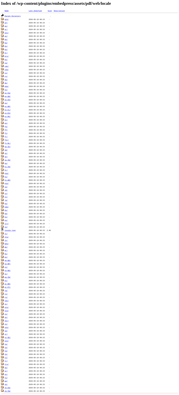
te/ (6, 347)
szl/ (7, 341)
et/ (6, 120)
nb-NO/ (8, 260)
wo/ (6, 381)
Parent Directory (13, 16)
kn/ (6, 217)
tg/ (6, 351)
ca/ (6, 63)
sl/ (6, 324)
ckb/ (7, 69)
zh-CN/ (8, 387)
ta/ (6, 344)
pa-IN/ (8, 277)
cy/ (6, 76)
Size (50, 11)
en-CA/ (8, 93)
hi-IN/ (8, 166)
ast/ (7, 33)
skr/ (7, 321)
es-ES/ (8, 113)
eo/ (6, 103)
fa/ (6, 126)
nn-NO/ (8, 270)
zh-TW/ (8, 391)
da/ (6, 79)
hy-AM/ (8, 180)
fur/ (7, 140)
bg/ (6, 43)
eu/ (6, 123)
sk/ (6, 317)
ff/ (6, 130)
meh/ (7, 244)
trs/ (7, 364)
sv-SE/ (8, 337)
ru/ (6, 297)
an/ (6, 26)
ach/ (7, 19)
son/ (7, 327)
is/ (6, 193)
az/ (6, 36)
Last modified (35, 11)
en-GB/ (8, 96)
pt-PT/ (8, 287)
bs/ (6, 59)
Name (7, 11)
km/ (6, 213)
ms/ (6, 254)
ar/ (6, 29)
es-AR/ (8, 106)
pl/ (6, 280)
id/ (6, 190)
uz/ (6, 374)
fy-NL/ (8, 143)
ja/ (6, 200)
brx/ (7, 56)
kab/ (7, 207)
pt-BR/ (8, 284)
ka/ (6, 203)
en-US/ (8, 100)
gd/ (6, 150)
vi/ (6, 377)
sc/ (6, 304)
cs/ (6, 73)
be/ (6, 39)
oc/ (6, 274)
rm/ (6, 290)
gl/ (6, 153)
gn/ (6, 156)
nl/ (6, 267)
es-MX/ (8, 116)
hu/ (6, 177)
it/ (6, 197)
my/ (6, 257)
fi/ (6, 133)
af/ (6, 23)
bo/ (6, 49)
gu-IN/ (8, 160)
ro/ (6, 294)
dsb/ (7, 86)
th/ (6, 354)
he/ (6, 163)
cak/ (7, 66)
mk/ (6, 247)
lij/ (7, 223)
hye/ (7, 183)
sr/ (6, 334)
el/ (6, 89)
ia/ (6, 187)
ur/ (6, 371)
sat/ (7, 300)
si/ (6, 314)
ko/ (6, 220)
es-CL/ (8, 110)
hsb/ (7, 173)
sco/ (7, 310)
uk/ (6, 367)
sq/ (6, 331)
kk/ (6, 210)
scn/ (7, 307)
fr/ (6, 136)
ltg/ (7, 237)
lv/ (6, 240)
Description (59, 11)
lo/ (6, 227)
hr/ (6, 170)
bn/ (6, 46)
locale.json (10, 230)
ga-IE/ (8, 146)
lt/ (6, 233)
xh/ (6, 384)
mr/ (6, 250)
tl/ (6, 357)
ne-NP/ (8, 264)
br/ (6, 53)
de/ (6, 83)
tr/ (6, 361)
